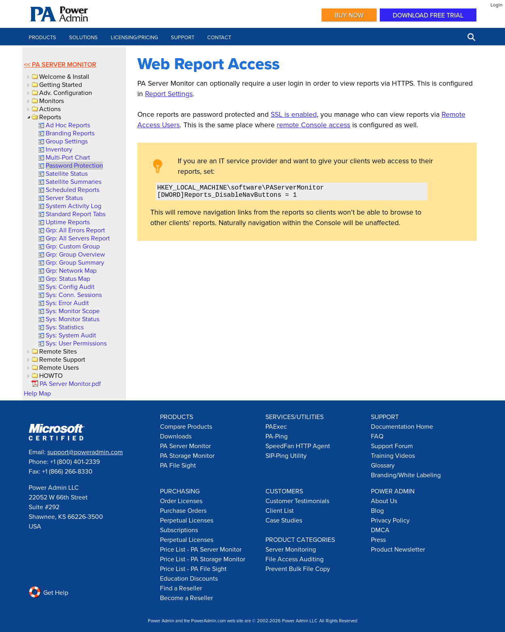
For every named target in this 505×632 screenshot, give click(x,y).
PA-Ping (276, 436)
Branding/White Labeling (406, 474)
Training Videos (393, 455)
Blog (377, 510)
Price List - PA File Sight (193, 568)
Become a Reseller (186, 597)
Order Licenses (181, 500)
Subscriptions (179, 529)
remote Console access (313, 125)
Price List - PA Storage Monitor (202, 558)
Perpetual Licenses (186, 520)
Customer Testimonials (297, 500)
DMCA (380, 529)
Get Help (48, 592)
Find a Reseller (181, 588)
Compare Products (186, 426)
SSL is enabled (294, 114)
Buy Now (349, 15)
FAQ (377, 436)
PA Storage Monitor (187, 455)
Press (378, 539)
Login (496, 4)
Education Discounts (189, 578)
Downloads (175, 436)
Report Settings (169, 93)
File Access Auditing (294, 558)
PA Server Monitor (64, 64)
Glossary (383, 465)
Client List (279, 510)
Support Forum (392, 445)
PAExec (276, 426)
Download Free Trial (428, 15)
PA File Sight (178, 465)
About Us (384, 500)
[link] (67, 124)
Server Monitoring (290, 549)
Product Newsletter (398, 549)
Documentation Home (402, 426)
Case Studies (283, 520)
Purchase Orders (183, 510)
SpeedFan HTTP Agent (297, 445)
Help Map (37, 393)
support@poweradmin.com (85, 451)
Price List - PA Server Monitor (201, 549)
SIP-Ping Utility (286, 455)
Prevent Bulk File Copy (297, 568)
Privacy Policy (390, 520)
